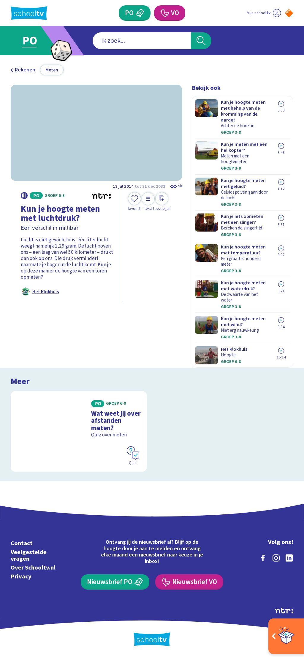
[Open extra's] (286, 636)
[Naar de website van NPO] (289, 13)
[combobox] (142, 40)
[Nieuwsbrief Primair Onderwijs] (115, 582)
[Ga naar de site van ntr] (284, 610)
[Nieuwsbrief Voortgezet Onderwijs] (189, 582)
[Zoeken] (201, 40)
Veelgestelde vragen (29, 555)
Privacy (21, 576)
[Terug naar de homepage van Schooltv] (29, 13)
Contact (22, 543)
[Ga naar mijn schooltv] (263, 13)
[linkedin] (289, 557)
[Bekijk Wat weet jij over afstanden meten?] (79, 431)
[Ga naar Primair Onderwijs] (38, 40)
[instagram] (276, 557)
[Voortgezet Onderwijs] (169, 13)
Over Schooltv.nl (33, 567)
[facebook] (263, 557)
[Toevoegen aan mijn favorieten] (134, 201)
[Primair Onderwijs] (134, 13)
